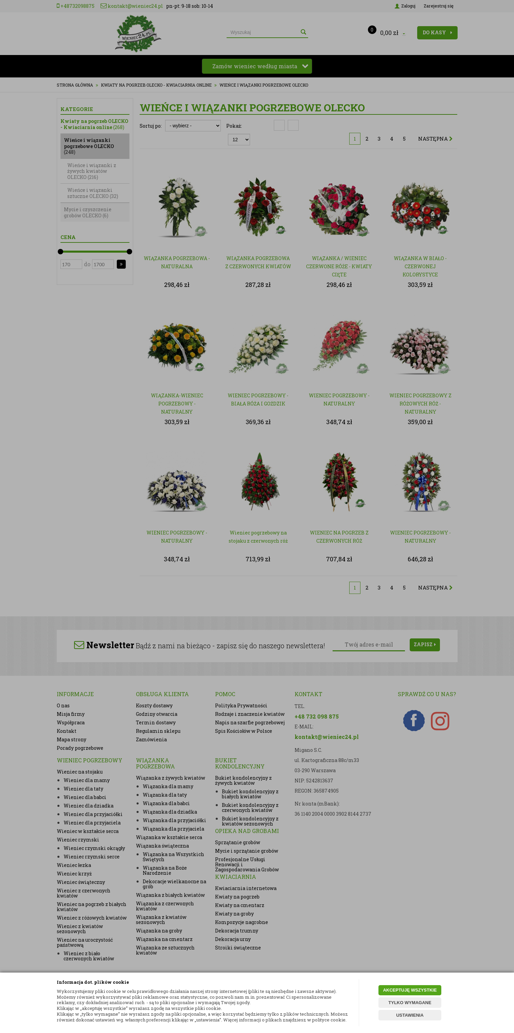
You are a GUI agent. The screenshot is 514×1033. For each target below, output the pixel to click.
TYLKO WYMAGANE (409, 1002)
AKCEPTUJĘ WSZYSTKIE (410, 990)
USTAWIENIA (410, 1015)
